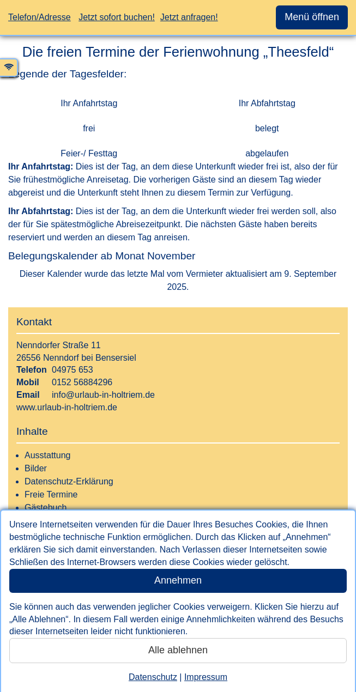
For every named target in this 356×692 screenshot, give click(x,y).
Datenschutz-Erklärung (69, 481)
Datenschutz (153, 677)
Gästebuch (46, 507)
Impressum (205, 677)
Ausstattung (48, 455)
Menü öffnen (312, 16)
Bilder (36, 468)
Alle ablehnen (178, 650)
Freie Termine (51, 494)
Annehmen (178, 580)
